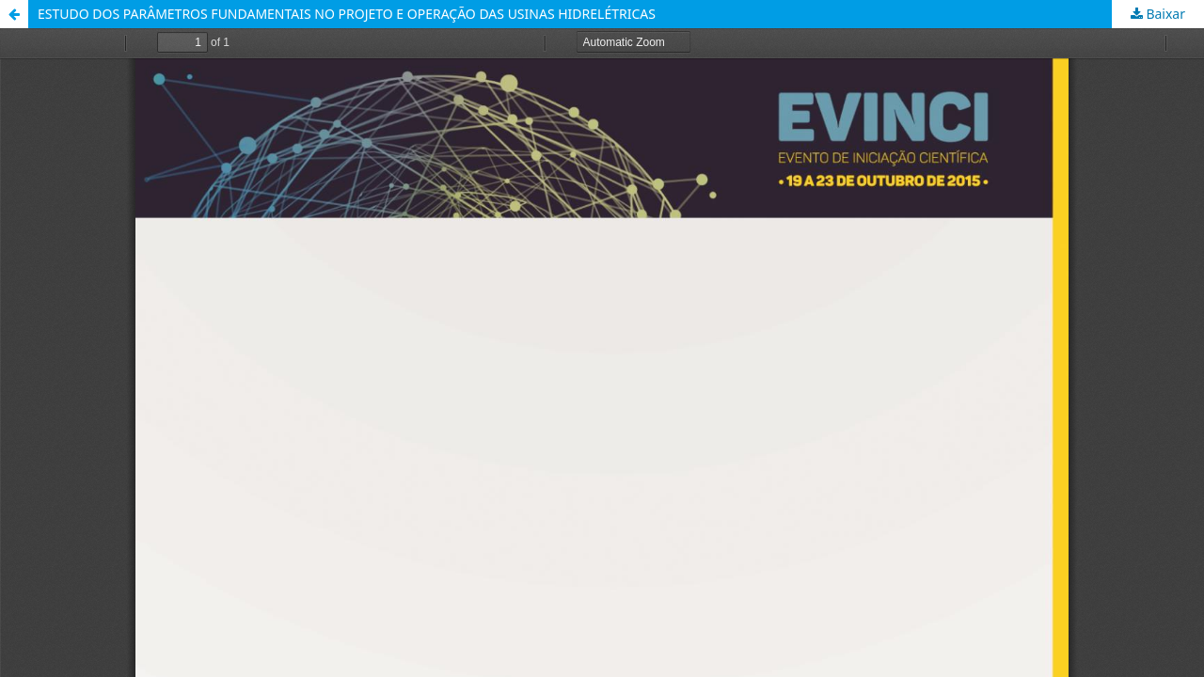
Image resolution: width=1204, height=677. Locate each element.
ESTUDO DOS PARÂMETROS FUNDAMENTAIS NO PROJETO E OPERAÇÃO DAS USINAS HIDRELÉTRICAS (347, 14)
